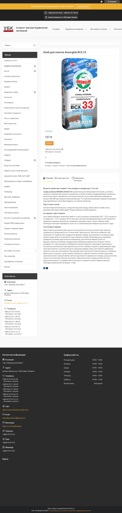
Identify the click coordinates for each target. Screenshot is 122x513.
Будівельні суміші (11, 92)
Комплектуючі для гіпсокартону (16, 108)
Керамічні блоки (10, 82)
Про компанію (9, 256)
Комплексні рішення (12, 239)
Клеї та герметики (11, 118)
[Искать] (34, 45)
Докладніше (83, 6)
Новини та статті (10, 60)
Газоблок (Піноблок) (12, 76)
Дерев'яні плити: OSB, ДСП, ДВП (17, 176)
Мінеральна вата (11, 145)
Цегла (6, 71)
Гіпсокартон (9, 103)
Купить (49, 143)
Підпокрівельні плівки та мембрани (18, 181)
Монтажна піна (10, 124)
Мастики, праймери (12, 197)
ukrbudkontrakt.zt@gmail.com (15, 303)
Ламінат (7, 155)
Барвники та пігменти (12, 134)
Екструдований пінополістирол (16, 150)
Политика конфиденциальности (80, 511)
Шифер (7, 186)
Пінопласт (8, 139)
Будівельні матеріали (74, 29)
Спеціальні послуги (11, 244)
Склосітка (8, 97)
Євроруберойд (10, 202)
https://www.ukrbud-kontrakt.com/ (15, 410)
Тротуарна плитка (11, 213)
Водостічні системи (11, 166)
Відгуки (7, 267)
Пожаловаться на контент (59, 511)
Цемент (7, 87)
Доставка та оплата (98, 29)
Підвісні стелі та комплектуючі (16, 171)
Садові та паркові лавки (13, 228)
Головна (56, 29)
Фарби (6, 129)
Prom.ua (71, 508)
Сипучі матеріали (11, 207)
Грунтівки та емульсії (12, 113)
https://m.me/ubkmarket (11, 426)
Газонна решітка (10, 234)
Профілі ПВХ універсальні (14, 223)
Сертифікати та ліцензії (13, 262)
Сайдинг (7, 160)
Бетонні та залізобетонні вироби (17, 218)
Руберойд (8, 192)
